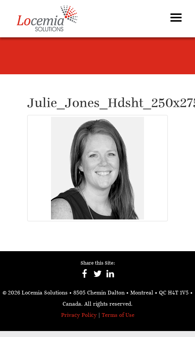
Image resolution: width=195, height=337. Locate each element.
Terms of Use (118, 315)
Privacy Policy (79, 315)
